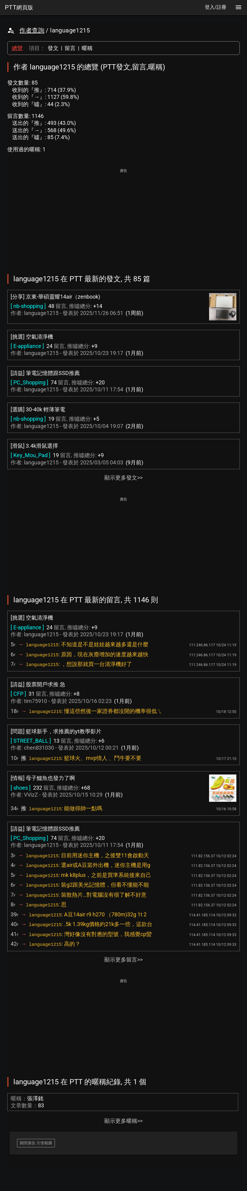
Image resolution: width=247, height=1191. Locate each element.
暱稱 (87, 48)
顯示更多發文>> (123, 477)
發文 (53, 48)
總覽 (17, 48)
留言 (70, 48)
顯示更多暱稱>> (123, 1121)
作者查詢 (31, 30)
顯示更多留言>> (123, 959)
